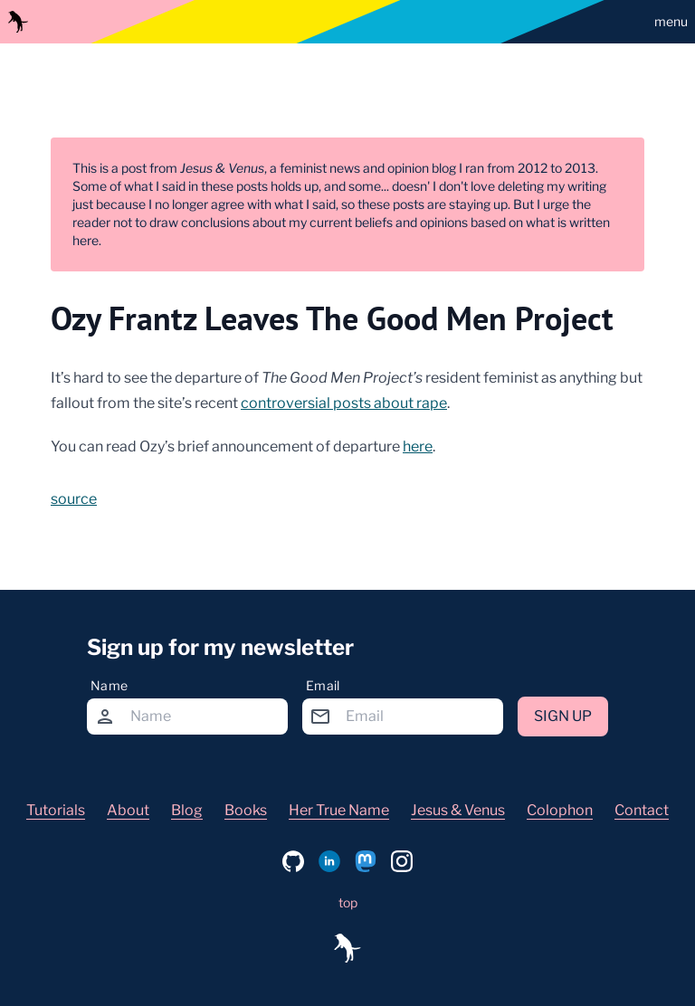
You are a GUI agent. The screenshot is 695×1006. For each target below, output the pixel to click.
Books (245, 810)
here (418, 446)
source (74, 499)
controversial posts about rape (344, 403)
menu (671, 21)
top (347, 902)
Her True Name (339, 810)
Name (109, 685)
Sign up (563, 716)
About (128, 810)
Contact (641, 810)
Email (323, 685)
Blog (187, 810)
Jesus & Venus (458, 810)
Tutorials (55, 810)
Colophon (560, 810)
